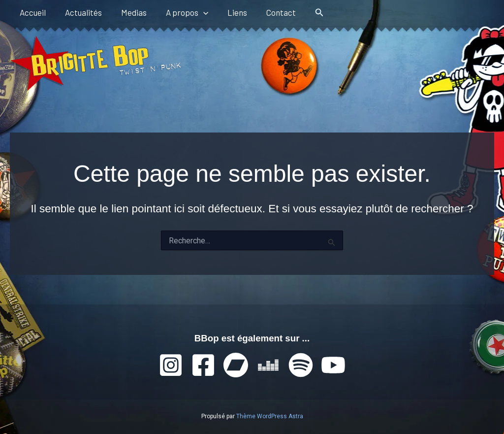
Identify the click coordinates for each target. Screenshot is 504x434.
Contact (267, 12)
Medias (127, 12)
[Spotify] (300, 365)
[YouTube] (333, 365)
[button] (194, 12)
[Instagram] (170, 365)
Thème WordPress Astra (269, 416)
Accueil (31, 12)
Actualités (79, 12)
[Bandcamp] (235, 365)
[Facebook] (203, 365)
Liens (226, 12)
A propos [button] (178, 12)
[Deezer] (268, 365)
